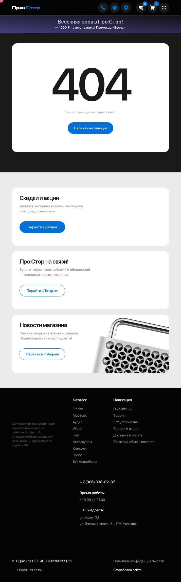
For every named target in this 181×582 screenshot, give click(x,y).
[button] (126, 8)
